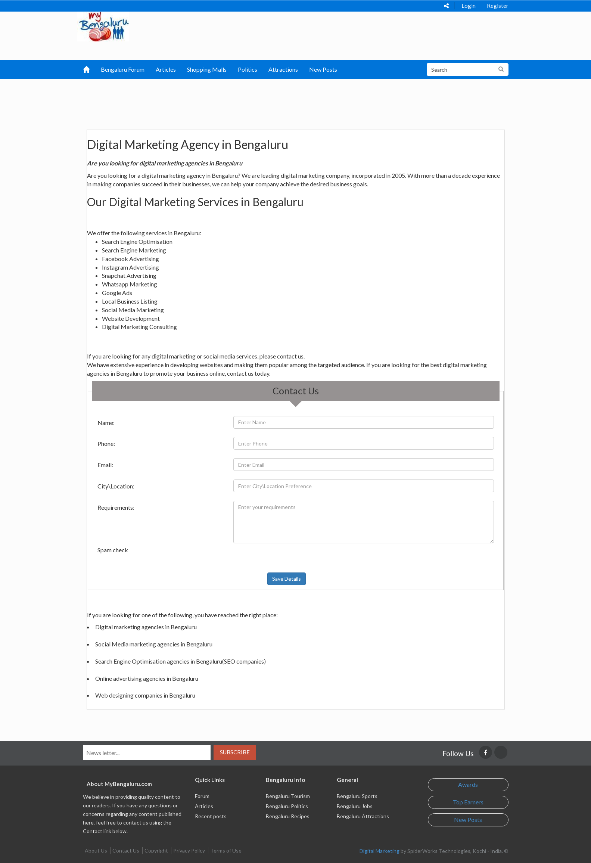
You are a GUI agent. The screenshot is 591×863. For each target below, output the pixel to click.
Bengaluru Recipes (288, 816)
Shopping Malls (207, 69)
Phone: (106, 443)
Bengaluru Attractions (363, 816)
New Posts (323, 69)
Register (497, 5)
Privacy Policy (189, 850)
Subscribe (235, 752)
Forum (202, 796)
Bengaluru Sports (357, 796)
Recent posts (211, 816)
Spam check (112, 549)
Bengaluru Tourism (288, 796)
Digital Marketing (379, 851)
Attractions (283, 69)
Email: (105, 464)
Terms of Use (226, 850)
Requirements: (115, 507)
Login (468, 5)
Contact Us (125, 850)
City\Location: (115, 486)
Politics (247, 69)
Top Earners (468, 801)
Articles (166, 69)
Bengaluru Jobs (355, 806)
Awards (468, 784)
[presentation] (256, 557)
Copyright (156, 850)
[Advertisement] (256, 97)
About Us (96, 850)
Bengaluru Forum (122, 69)
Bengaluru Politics (287, 806)
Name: (106, 422)
